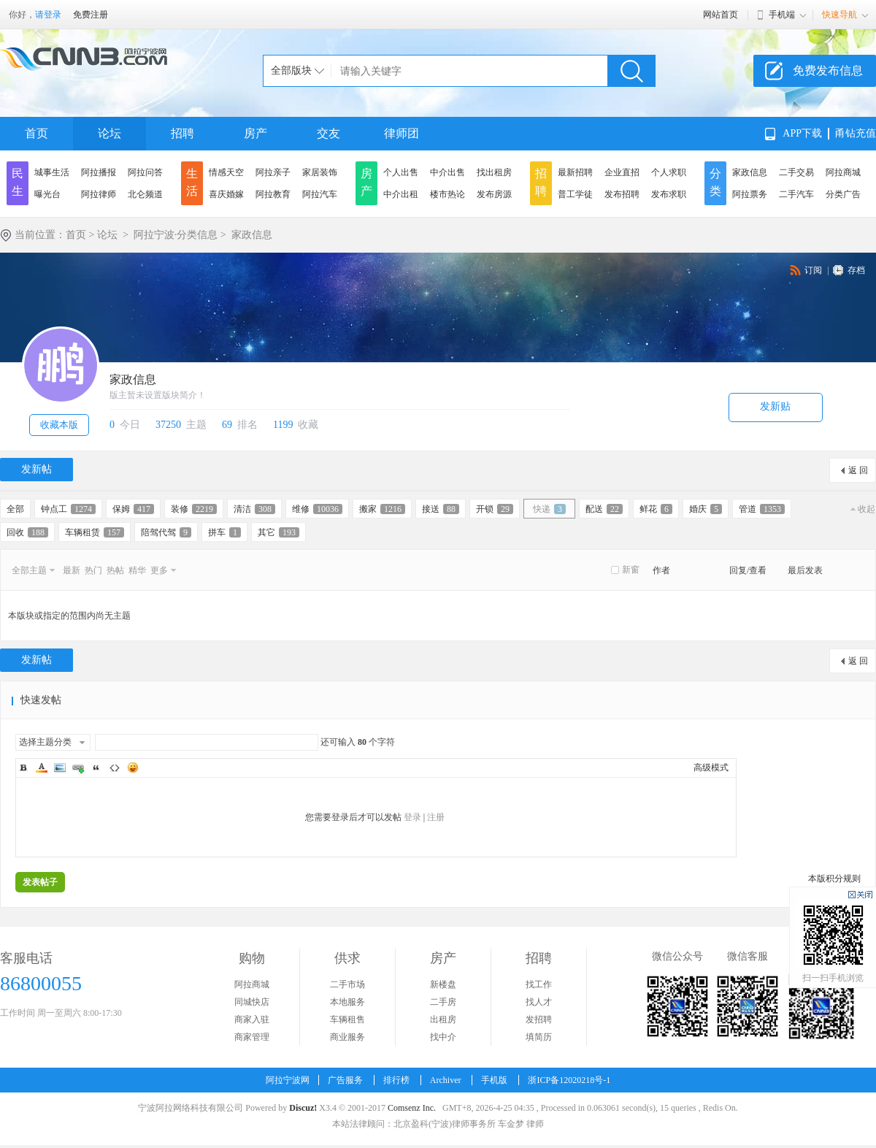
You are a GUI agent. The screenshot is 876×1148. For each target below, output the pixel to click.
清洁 (254, 509)
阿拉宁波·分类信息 (176, 234)
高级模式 (711, 767)
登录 (412, 817)
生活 (192, 182)
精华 (137, 570)
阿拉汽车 (319, 194)
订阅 (813, 270)
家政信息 (749, 172)
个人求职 (668, 172)
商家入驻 (251, 1019)
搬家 (382, 509)
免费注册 (90, 14)
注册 (436, 817)
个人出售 (400, 172)
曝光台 (47, 194)
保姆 (133, 509)
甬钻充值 (855, 133)
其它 (278, 532)
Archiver (445, 1080)
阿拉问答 (145, 172)
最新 (71, 570)
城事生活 (51, 172)
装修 (194, 509)
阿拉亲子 (273, 172)
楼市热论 (447, 194)
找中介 (443, 1037)
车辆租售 (347, 1019)
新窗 (630, 570)
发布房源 (494, 194)
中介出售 (447, 172)
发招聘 (539, 1019)
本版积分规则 (834, 878)
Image (60, 767)
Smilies (133, 767)
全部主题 (29, 570)
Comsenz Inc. (412, 1108)
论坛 (109, 133)
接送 (440, 509)
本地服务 (347, 1002)
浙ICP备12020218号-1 (569, 1080)
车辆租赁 (94, 532)
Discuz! (303, 1108)
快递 (549, 509)
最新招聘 (575, 172)
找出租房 (494, 172)
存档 (856, 270)
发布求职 (668, 194)
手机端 (782, 14)
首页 (36, 133)
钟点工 (68, 509)
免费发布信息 (828, 70)
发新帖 (36, 469)
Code (114, 767)
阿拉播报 (98, 172)
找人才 (539, 1002)
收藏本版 (59, 424)
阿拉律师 (98, 194)
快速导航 (839, 14)
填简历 (539, 1037)
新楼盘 (443, 984)
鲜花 (655, 509)
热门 (93, 570)
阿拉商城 (843, 172)
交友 (328, 133)
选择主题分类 (45, 742)
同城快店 (251, 1002)
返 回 (858, 470)
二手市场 (347, 984)
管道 (762, 509)
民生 (17, 182)
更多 (159, 570)
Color (41, 767)
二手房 (443, 1002)
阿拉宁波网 (288, 1080)
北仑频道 (145, 194)
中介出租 (400, 194)
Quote (96, 767)
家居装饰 (319, 172)
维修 (317, 509)
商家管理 (251, 1037)
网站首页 (720, 14)
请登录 (48, 14)
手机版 (494, 1080)
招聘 (182, 133)
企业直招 (621, 172)
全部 (15, 509)
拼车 (224, 532)
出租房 (443, 1019)
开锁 (494, 509)
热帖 (115, 570)
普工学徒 (575, 194)
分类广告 (843, 194)
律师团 (401, 133)
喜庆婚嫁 (226, 194)
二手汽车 (796, 194)
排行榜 (396, 1080)
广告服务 (345, 1080)
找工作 (539, 984)
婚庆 (705, 509)
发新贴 (775, 406)
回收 (27, 532)
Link (78, 767)
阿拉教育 (273, 194)
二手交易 (796, 172)
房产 (255, 133)
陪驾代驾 (166, 532)
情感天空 (226, 172)
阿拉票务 (749, 194)
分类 (715, 182)
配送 (604, 509)
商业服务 (347, 1037)
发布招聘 (621, 194)
